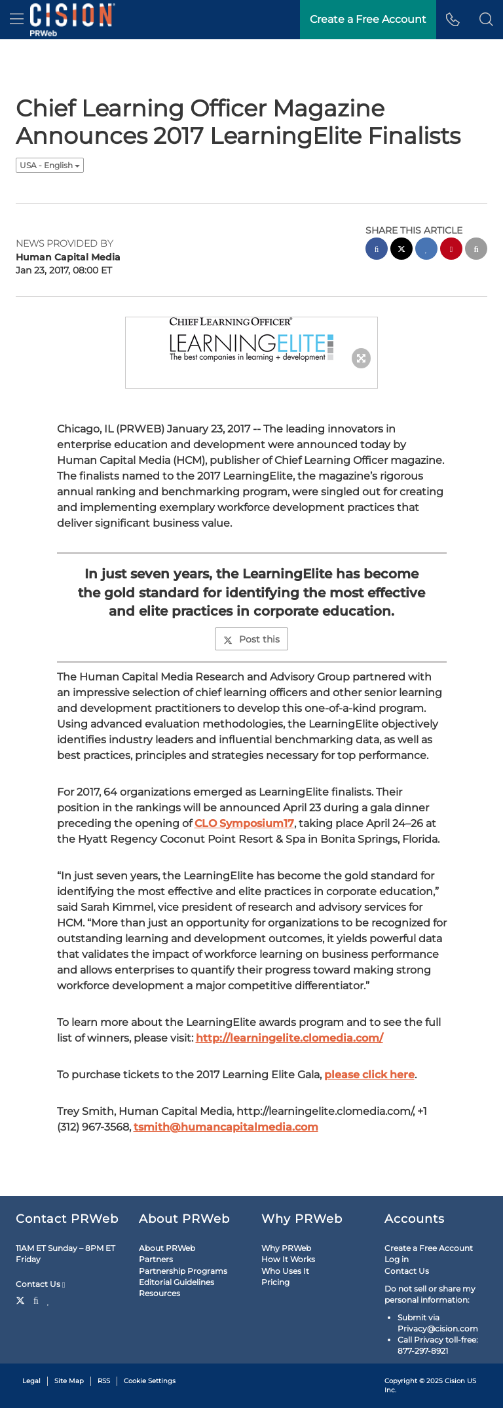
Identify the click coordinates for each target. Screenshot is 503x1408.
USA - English (50, 165)
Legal (31, 1381)
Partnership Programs (183, 1271)
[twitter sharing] (401, 250)
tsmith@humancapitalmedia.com (226, 1127)
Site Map (69, 1381)
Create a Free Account (428, 1248)
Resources (159, 1293)
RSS (104, 1381)
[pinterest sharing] (451, 250)
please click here (369, 1074)
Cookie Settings (150, 1381)
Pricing (275, 1282)
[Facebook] (36, 1299)
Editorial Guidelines (176, 1282)
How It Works (288, 1259)
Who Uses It (285, 1271)
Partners (156, 1259)
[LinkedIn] (49, 1299)
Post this (251, 639)
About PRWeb (167, 1248)
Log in (396, 1259)
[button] (486, 19)
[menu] (16, 19)
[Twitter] (22, 1299)
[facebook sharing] (376, 250)
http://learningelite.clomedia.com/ (289, 1038)
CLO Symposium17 (244, 823)
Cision (455, 1381)
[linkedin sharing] (426, 250)
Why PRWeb (286, 1248)
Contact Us (40, 1284)
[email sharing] (476, 250)
